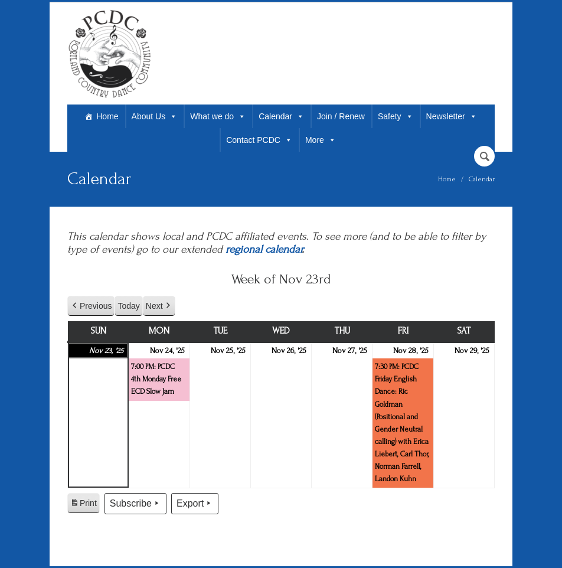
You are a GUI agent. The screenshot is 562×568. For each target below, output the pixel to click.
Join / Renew (341, 116)
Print (83, 505)
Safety (395, 116)
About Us (155, 116)
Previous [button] (91, 306)
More (320, 140)
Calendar (281, 116)
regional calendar (264, 249)
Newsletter (451, 116)
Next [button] (159, 306)
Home (107, 116)
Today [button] (128, 306)
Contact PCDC (259, 140)
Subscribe (135, 503)
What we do (218, 116)
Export (195, 503)
